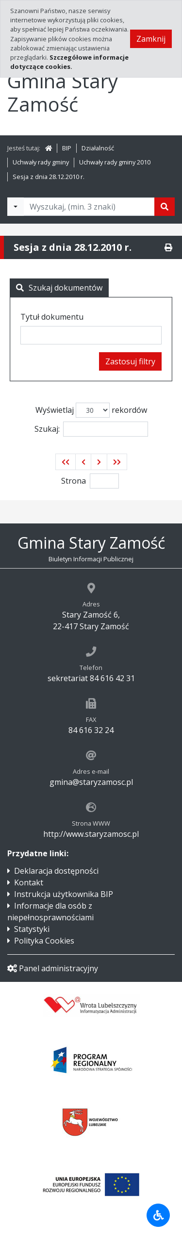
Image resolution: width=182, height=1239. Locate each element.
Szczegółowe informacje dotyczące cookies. (69, 62)
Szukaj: (91, 429)
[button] (65, 462)
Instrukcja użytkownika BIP (63, 894)
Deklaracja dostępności (56, 870)
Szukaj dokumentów (59, 287)
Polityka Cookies (44, 940)
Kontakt (28, 882)
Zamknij (150, 38)
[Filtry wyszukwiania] (15, 206)
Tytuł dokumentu (51, 316)
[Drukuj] (168, 247)
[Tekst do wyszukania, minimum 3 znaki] (89, 206)
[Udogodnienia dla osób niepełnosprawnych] (158, 1215)
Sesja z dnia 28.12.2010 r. (48, 176)
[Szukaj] (164, 206)
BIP (66, 148)
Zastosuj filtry (130, 361)
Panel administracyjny (52, 968)
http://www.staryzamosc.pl (91, 834)
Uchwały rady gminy (41, 162)
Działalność (98, 148)
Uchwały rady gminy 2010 (114, 162)
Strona (73, 480)
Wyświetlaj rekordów (91, 410)
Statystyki (32, 929)
